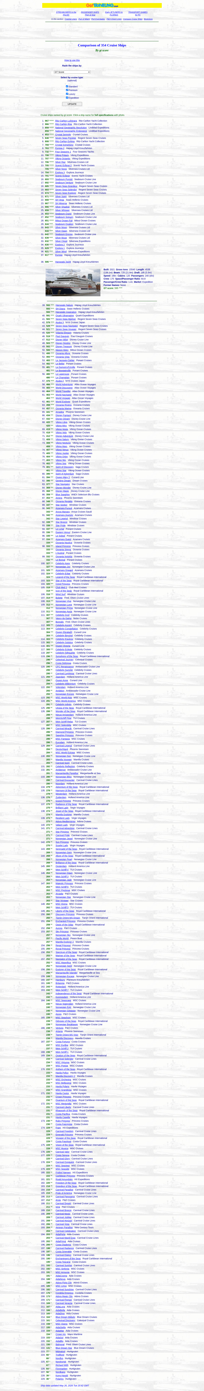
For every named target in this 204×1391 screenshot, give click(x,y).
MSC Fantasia (63, 739)
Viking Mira (61, 425)
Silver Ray (60, 162)
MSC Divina (61, 904)
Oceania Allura (63, 353)
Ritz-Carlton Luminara (66, 121)
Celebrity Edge (63, 573)
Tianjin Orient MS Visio (67, 1035)
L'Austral (60, 553)
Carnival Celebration (66, 1231)
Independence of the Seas (69, 993)
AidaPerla (60, 1234)
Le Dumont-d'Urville (65, 367)
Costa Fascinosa (64, 1124)
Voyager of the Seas (66, 1138)
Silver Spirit (61, 196)
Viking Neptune (63, 443)
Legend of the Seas (65, 577)
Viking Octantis (62, 158)
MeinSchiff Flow (63, 718)
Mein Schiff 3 (62, 876)
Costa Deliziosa (63, 663)
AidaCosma (61, 1275)
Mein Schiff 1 (62, 1052)
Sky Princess (62, 931)
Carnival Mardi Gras (65, 1238)
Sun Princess (62, 842)
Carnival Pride (63, 835)
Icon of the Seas (64, 591)
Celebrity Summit (64, 670)
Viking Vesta (62, 429)
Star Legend (62, 518)
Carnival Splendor (64, 1059)
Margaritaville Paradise (67, 773)
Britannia (60, 983)
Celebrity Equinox (64, 639)
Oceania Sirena (63, 549)
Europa (58, 255)
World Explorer (63, 401)
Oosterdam (61, 866)
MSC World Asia (64, 697)
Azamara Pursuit (64, 508)
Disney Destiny (63, 343)
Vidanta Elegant (63, 332)
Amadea (60, 412)
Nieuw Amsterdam (65, 715)
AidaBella (60, 1310)
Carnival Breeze (64, 1210)
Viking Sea (61, 463)
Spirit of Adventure (65, 474)
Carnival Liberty (63, 1107)
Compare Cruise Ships (132, 19)
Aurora (59, 928)
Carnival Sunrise (64, 1265)
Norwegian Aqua (64, 611)
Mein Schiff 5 (62, 907)
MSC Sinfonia (62, 1268)
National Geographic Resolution (71, 127)
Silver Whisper (62, 210)
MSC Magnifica (63, 962)
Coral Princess (63, 584)
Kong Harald (62, 1375)
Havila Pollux (62, 1072)
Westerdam (61, 794)
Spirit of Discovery (65, 467)
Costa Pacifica (63, 1114)
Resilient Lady (63, 818)
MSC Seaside (62, 1169)
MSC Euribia (62, 1045)
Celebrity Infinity (64, 704)
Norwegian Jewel (64, 838)
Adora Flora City (64, 1282)
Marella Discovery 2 (65, 1076)
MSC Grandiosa (64, 1090)
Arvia (58, 1200)
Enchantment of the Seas (68, 1258)
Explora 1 (60, 248)
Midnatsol (60, 1351)
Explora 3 (60, 172)
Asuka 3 (60, 322)
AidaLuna (60, 1306)
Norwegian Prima (64, 608)
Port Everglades (98, 19)
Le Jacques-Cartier (65, 360)
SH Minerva (61, 203)
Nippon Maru (62, 350)
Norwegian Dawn (64, 873)
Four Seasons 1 (63, 151)
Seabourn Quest (63, 213)
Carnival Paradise (64, 1189)
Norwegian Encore (65, 694)
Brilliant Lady (62, 807)
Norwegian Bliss (64, 777)
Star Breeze (61, 522)
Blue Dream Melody (65, 1317)
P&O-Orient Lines (114, 19)
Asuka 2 (60, 381)
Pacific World (62, 938)
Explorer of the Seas (66, 969)
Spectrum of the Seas (66, 952)
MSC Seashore (63, 1017)
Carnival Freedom (64, 1131)
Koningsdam (62, 997)
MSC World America (66, 701)
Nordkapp (60, 1372)
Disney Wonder (63, 487)
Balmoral (60, 1344)
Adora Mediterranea (65, 821)
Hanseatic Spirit (63, 262)
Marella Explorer (64, 814)
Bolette (59, 598)
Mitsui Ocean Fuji (64, 220)
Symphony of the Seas (67, 656)
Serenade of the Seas (66, 849)
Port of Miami (84, 19)
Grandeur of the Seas (66, 1186)
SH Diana (60, 308)
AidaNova (60, 1279)
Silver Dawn (61, 231)
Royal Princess (63, 948)
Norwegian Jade (64, 880)
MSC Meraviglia (63, 1103)
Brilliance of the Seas (66, 862)
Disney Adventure (64, 436)
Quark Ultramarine (65, 315)
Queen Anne (62, 680)
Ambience (61, 769)
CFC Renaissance (65, 666)
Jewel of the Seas (64, 811)
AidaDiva (60, 1313)
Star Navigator (63, 484)
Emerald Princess (64, 1134)
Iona (58, 1207)
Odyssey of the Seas (66, 1021)
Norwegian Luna (64, 604)
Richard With (62, 1365)
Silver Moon (61, 227)
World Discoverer (64, 387)
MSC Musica (62, 1148)
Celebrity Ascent (64, 625)
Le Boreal (60, 560)
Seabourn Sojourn (64, 217)
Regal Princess (63, 945)
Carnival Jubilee (64, 1217)
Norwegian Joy (63, 566)
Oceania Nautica (64, 542)
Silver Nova (61, 169)
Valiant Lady (62, 825)
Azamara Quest (63, 539)
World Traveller (63, 391)
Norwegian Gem (64, 852)
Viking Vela (61, 432)
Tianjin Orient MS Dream (68, 918)
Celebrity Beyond (64, 635)
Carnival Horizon (64, 1220)
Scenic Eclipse (62, 176)
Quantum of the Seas (66, 1100)
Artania (59, 1031)
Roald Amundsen (64, 1179)
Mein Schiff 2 (62, 1048)
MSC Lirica (61, 1286)
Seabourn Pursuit (64, 179)
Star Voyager (62, 900)
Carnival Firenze (64, 1300)
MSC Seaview (63, 1165)
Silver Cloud (61, 241)
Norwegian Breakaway (67, 1024)
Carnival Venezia (64, 1303)
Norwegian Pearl (64, 859)
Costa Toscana (63, 1262)
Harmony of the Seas (66, 790)
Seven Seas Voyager (66, 329)
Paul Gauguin (62, 336)
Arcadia (59, 893)
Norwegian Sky (63, 935)
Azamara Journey (64, 515)
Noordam (60, 783)
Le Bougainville (63, 370)
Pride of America (64, 1193)
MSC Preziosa (63, 890)
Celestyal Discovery (65, 1320)
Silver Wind (61, 251)
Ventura (59, 1028)
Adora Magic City (64, 1296)
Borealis (60, 622)
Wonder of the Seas (65, 711)
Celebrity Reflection (65, 766)
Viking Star (61, 470)
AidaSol (59, 1337)
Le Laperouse (62, 374)
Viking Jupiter (62, 453)
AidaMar (60, 1330)
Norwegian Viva (63, 601)
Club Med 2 (61, 587)
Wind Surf (60, 594)
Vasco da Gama (63, 618)
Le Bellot (60, 363)
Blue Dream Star (64, 1348)
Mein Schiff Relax (64, 721)
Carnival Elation (63, 1255)
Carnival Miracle (64, 728)
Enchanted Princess (66, 921)
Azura (59, 1014)
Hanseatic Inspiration (66, 312)
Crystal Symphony (64, 145)
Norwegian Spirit (64, 966)
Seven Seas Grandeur (66, 186)
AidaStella (61, 1327)
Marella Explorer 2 (65, 942)
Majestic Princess (64, 883)
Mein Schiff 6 (62, 887)
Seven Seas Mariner (66, 319)
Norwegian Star (63, 897)
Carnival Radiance (65, 1248)
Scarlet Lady (62, 845)
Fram (58, 1127)
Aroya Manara (63, 511)
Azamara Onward (64, 570)
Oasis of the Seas (64, 924)
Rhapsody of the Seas (67, 1110)
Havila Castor (62, 1093)
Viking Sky (61, 460)
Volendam (61, 687)
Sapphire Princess (65, 735)
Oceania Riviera (64, 405)
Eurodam (60, 742)
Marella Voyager (64, 759)
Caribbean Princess (65, 1176)
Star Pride (61, 525)
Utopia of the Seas (65, 708)
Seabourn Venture (64, 182)
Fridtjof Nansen (63, 1172)
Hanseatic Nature (64, 305)
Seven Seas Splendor (66, 189)
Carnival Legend (64, 745)
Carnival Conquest (65, 1162)
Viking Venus (62, 449)
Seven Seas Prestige (65, 138)
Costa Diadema (63, 1244)
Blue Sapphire (63, 494)
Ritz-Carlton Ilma (63, 124)
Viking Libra (61, 422)
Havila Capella (63, 1117)
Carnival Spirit (62, 763)
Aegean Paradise (64, 1227)
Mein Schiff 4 (62, 869)
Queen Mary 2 (63, 477)
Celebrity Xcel (62, 615)
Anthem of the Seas (65, 1069)
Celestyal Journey (64, 659)
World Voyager (63, 398)
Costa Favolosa (63, 1141)
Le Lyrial (60, 529)
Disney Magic (62, 491)
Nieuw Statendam (64, 1004)
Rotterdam (61, 986)
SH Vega (59, 200)
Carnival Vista (62, 1224)
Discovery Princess (65, 914)
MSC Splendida (63, 725)
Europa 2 (59, 148)
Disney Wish (62, 339)
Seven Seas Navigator (67, 326)
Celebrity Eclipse (64, 649)
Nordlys (59, 1358)
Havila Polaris (62, 1086)
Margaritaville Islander (66, 973)
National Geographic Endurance (71, 131)
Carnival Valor (62, 1152)
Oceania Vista (62, 357)
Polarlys (60, 1379)
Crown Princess (63, 1097)
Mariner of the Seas (65, 955)
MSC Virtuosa (62, 1062)
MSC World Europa (65, 752)
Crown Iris (61, 1334)
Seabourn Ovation (64, 224)
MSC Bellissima (63, 1083)
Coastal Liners (71, 19)
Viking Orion (62, 456)
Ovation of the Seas (65, 1055)
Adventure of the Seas (67, 787)
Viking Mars (61, 446)
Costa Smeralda (64, 1251)
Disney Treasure (64, 346)
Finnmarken (61, 1368)
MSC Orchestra (63, 1079)
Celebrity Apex (63, 563)
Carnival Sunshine (65, 1289)
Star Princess (62, 831)
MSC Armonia (62, 1272)
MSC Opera (61, 1324)
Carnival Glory (63, 1158)
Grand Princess (63, 801)
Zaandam (60, 677)
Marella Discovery (64, 1038)
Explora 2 (60, 244)
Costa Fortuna (63, 1041)
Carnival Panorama (65, 1196)
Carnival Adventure (65, 828)
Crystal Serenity (63, 134)
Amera (59, 498)
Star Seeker (61, 505)
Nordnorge (61, 1361)
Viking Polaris (62, 155)
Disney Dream (63, 419)
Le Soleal (60, 536)
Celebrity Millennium (66, 683)
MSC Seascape (63, 1000)
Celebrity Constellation (67, 628)
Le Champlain (62, 377)
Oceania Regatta (64, 501)
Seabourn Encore (64, 234)
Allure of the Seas (64, 856)
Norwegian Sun (63, 756)
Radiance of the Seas (66, 804)
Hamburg (60, 980)
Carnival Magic (63, 1214)
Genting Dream (63, 480)
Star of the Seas (64, 580)
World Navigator (64, 394)
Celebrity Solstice (64, 642)
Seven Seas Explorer (65, 193)
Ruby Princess (63, 1121)
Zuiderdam (61, 797)
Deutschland (62, 749)
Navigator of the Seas (66, 959)
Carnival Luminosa (65, 673)
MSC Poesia (62, 1065)
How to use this (72, 60)
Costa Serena (62, 1155)
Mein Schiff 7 (62, 990)
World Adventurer (64, 384)
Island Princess (63, 546)
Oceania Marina (63, 408)
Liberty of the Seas (65, 911)
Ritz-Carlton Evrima (65, 141)
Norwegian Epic (63, 1007)
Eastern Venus (63, 532)
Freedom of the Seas (66, 1183)
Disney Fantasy (63, 415)
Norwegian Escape (65, 976)
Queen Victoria (63, 646)
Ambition (60, 690)
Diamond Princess (65, 732)
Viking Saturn (62, 439)
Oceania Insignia (64, 556)
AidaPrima (61, 1241)
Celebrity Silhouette (65, 653)
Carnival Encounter (65, 780)
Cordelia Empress (64, 1293)
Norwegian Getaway (66, 1010)
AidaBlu (59, 1341)
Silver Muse (61, 238)
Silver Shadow (62, 207)
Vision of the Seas (65, 1145)
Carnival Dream (63, 1203)
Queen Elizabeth (64, 632)
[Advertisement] (102, 31)
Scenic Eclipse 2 (63, 165)
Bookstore (148, 19)
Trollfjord (60, 1355)
